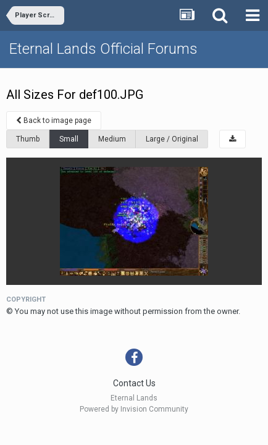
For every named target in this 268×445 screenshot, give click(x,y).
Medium (112, 139)
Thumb (28, 139)
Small (68, 139)
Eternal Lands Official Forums (103, 48)
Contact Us (134, 383)
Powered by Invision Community (134, 409)
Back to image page (53, 120)
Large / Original (172, 139)
